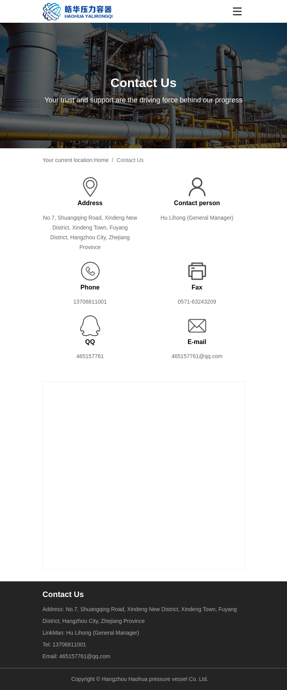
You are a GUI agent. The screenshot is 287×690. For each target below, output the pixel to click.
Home (101, 160)
